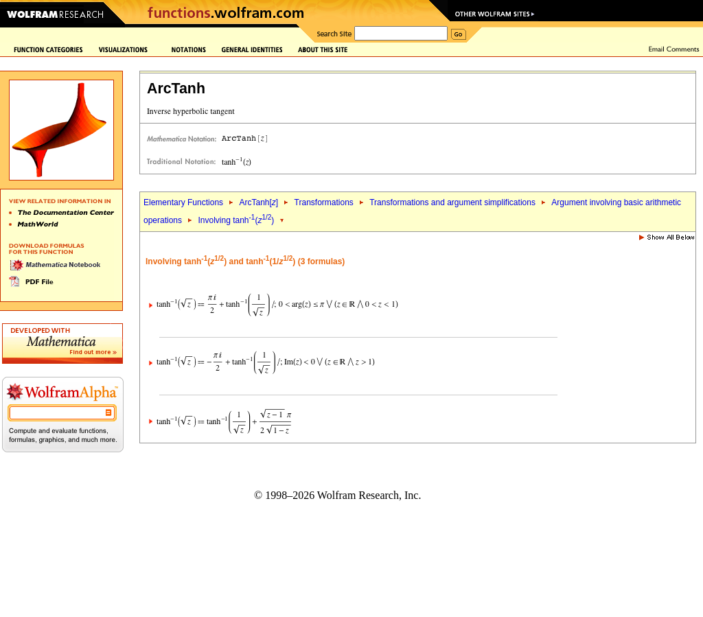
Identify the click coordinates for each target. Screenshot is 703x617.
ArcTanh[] (258, 202)
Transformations (324, 202)
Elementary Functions (183, 202)
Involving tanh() (236, 220)
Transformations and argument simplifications (452, 202)
